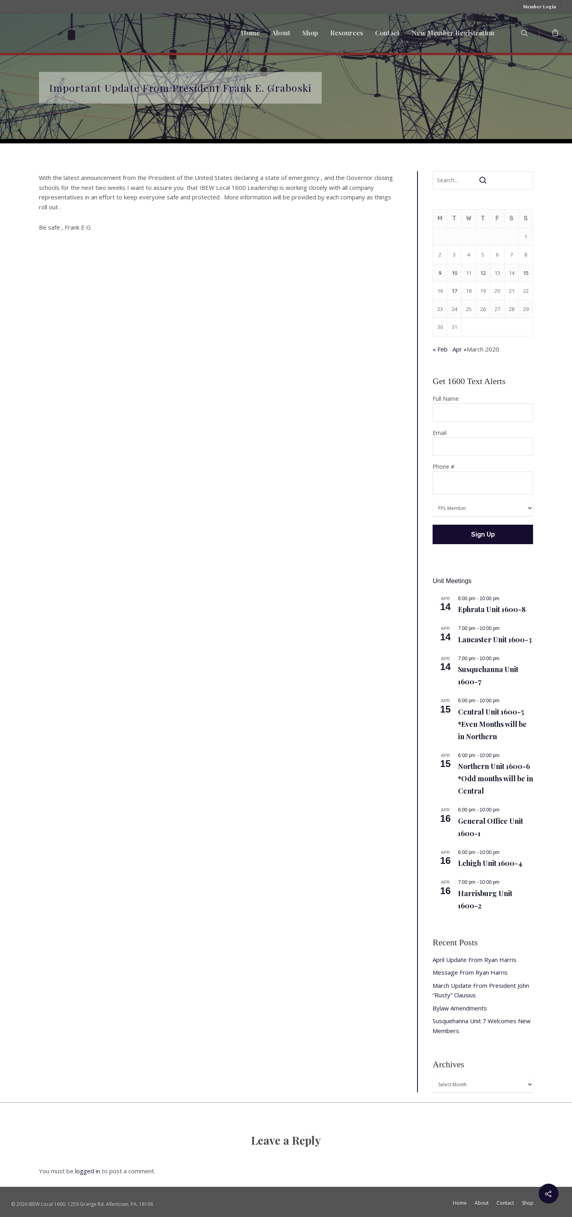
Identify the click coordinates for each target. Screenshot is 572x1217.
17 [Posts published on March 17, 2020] (454, 290)
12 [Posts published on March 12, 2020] (483, 272)
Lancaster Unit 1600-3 (495, 639)
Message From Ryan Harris (470, 972)
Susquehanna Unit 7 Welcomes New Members (482, 1026)
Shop (310, 32)
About (281, 32)
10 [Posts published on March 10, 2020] (454, 272)
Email (483, 442)
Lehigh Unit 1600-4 (490, 863)
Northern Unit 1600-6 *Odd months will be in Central (495, 778)
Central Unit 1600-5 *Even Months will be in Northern (492, 724)
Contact (387, 32)
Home (250, 32)
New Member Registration (453, 32)
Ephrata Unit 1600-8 (492, 609)
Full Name (483, 408)
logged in (87, 1171)
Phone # (483, 479)
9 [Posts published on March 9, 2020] (440, 272)
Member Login (539, 7)
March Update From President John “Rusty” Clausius (481, 990)
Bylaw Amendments (460, 1008)
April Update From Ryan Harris (474, 960)
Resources (346, 32)
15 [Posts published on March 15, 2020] (526, 272)
